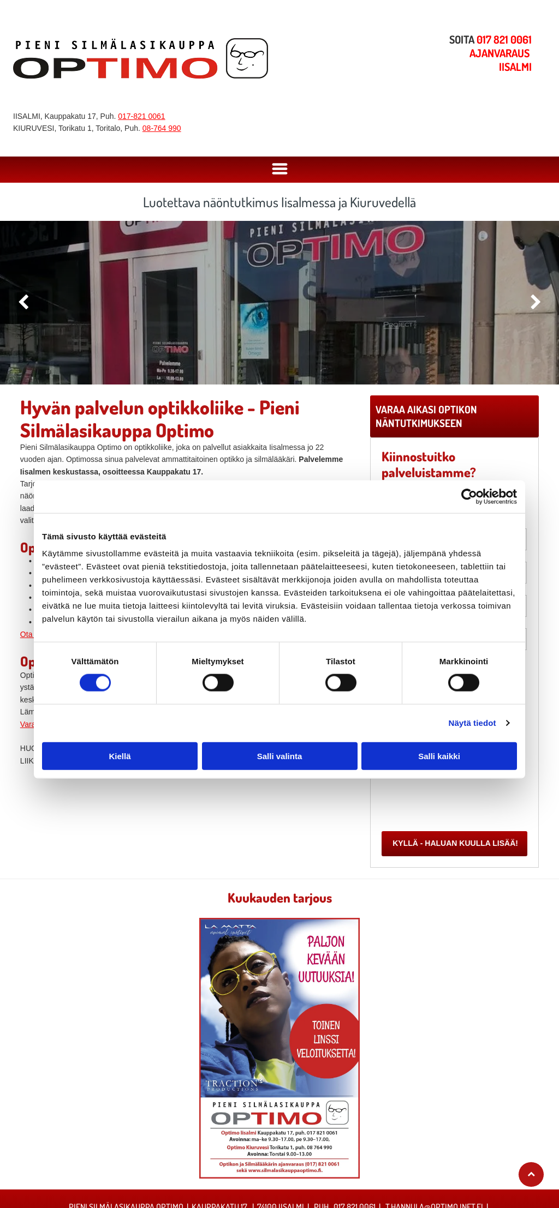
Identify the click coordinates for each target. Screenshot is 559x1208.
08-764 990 (161, 128)
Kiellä (119, 755)
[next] (536, 302)
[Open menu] (279, 170)
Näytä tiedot (472, 723)
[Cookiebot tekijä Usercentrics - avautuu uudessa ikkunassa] (469, 496)
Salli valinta (279, 755)
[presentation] (465, 798)
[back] (23, 302)
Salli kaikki (439, 755)
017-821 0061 (141, 116)
